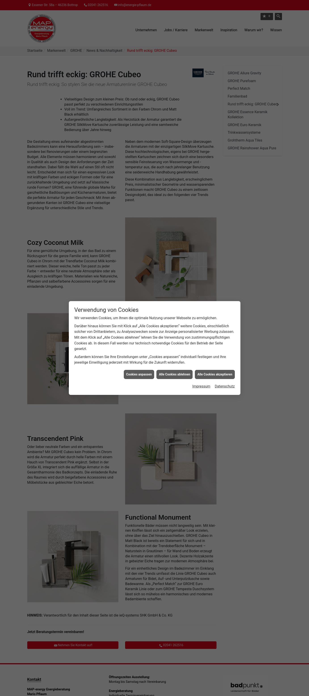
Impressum (201, 366)
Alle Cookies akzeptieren (214, 354)
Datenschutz (225, 366)
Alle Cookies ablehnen (174, 354)
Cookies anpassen (139, 354)
